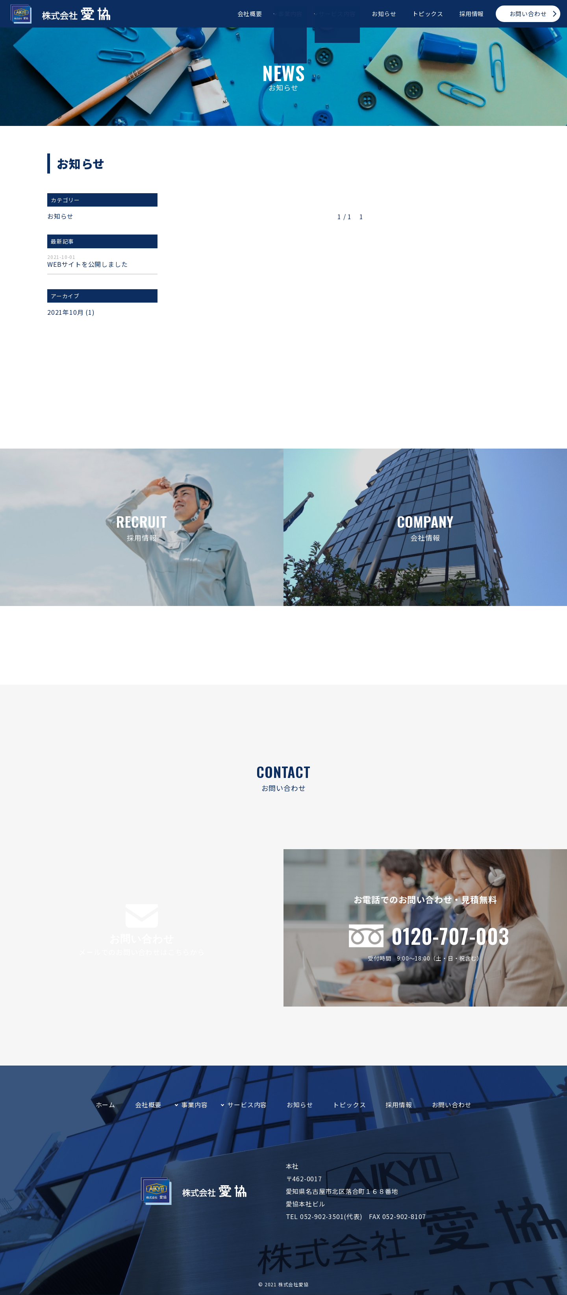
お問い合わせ (528, 13)
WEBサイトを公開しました (102, 261)
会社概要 (249, 13)
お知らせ (384, 13)
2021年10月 (65, 312)
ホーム (105, 1104)
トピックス (427, 13)
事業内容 (290, 13)
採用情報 (471, 13)
